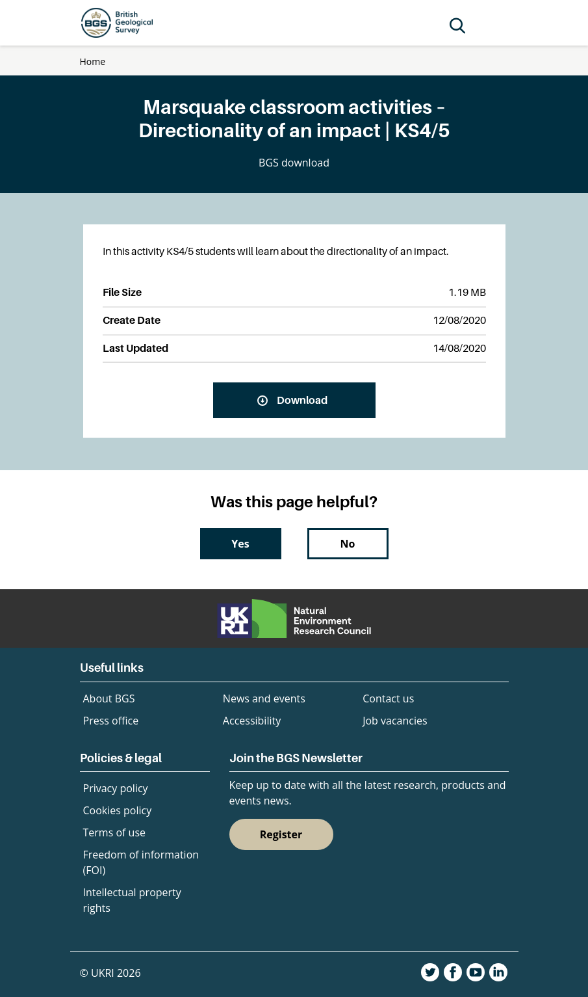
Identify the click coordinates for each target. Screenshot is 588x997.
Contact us (388, 698)
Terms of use (114, 832)
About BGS (109, 698)
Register (281, 834)
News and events (264, 698)
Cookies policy (117, 810)
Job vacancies (395, 720)
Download (302, 399)
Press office (111, 720)
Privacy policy (115, 788)
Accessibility (252, 720)
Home (93, 61)
